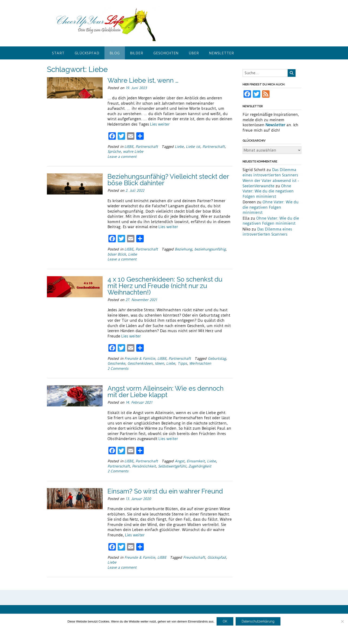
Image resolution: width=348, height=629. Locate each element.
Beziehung (183, 249)
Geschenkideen (140, 363)
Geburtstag (217, 359)
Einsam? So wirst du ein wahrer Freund (165, 491)
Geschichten (166, 53)
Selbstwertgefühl (172, 466)
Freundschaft (194, 557)
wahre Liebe (133, 151)
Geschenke (116, 363)
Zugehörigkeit (200, 466)
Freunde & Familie (139, 359)
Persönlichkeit (144, 466)
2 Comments (117, 368)
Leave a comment (122, 157)
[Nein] (342, 621)
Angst (179, 461)
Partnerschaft (147, 147)
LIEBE (128, 147)
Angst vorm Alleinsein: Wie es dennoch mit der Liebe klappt (165, 392)
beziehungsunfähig (210, 249)
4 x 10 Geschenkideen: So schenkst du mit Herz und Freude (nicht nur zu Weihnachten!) (164, 286)
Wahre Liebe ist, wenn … (143, 80)
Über (194, 53)
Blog (115, 53)
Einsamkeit (196, 461)
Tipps (182, 363)
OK (225, 621)
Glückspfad (87, 53)
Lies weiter (160, 124)
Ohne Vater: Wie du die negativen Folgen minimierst (268, 191)
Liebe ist (193, 147)
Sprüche (114, 151)
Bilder (136, 53)
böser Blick (116, 254)
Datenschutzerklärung (258, 621)
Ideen (159, 363)
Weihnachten (200, 363)
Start (58, 53)
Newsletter (221, 53)
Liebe (179, 147)
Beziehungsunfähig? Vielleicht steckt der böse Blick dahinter (168, 180)
